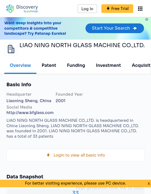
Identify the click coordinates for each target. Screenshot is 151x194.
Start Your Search (115, 28)
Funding (76, 65)
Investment (108, 65)
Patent (49, 65)
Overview (20, 65)
